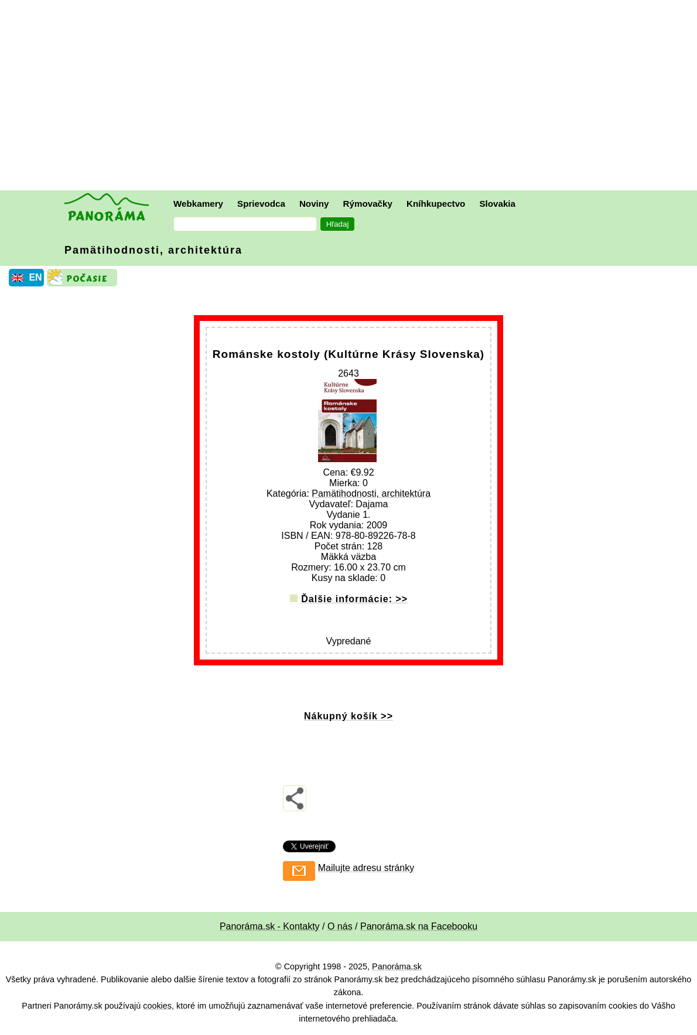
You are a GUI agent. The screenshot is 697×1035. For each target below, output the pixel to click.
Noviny (314, 204)
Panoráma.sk (397, 966)
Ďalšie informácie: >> (354, 599)
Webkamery (198, 204)
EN (35, 277)
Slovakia (497, 204)
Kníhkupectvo (435, 204)
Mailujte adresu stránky (366, 868)
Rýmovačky (367, 204)
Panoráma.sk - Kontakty (270, 926)
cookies (157, 1005)
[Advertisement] (351, 97)
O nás (340, 926)
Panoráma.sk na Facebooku (418, 926)
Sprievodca (261, 204)
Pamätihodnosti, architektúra (153, 250)
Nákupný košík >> (348, 716)
